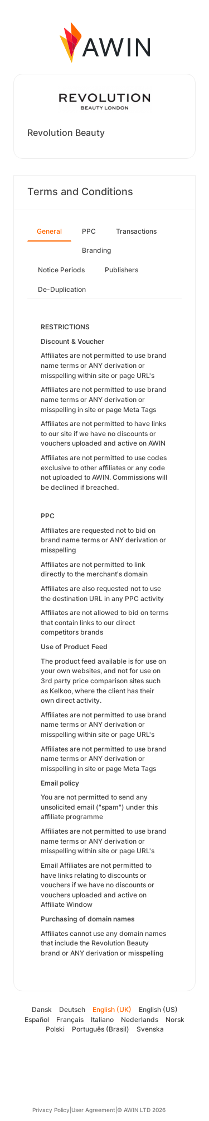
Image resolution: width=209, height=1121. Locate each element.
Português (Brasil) (100, 1029)
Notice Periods (61, 270)
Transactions (136, 231)
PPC (89, 231)
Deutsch (72, 1009)
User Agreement (93, 1109)
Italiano (102, 1019)
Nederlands (139, 1019)
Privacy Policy (51, 1109)
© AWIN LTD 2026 (141, 1109)
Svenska (150, 1029)
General (49, 231)
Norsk (175, 1019)
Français (70, 1019)
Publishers (121, 270)
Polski (55, 1029)
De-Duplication (62, 289)
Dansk (42, 1009)
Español (37, 1019)
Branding (96, 250)
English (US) (158, 1009)
